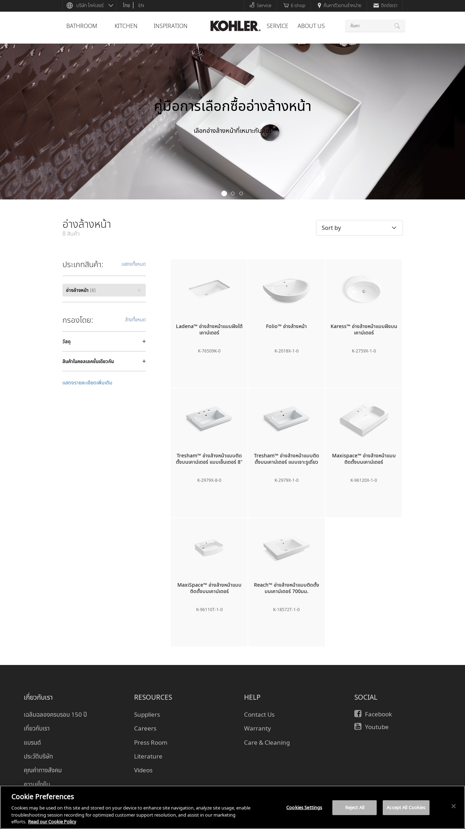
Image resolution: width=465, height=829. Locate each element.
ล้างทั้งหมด (135, 319)
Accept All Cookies (406, 807)
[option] (232, 121)
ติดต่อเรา (385, 5)
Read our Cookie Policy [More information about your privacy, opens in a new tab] (52, 821)
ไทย (126, 5)
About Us (311, 26)
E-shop (294, 5)
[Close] (453, 806)
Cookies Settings (304, 807)
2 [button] (232, 193)
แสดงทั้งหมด (134, 264)
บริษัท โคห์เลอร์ (90, 5)
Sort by (331, 228)
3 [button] (241, 193)
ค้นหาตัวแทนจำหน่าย (339, 5)
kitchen (126, 26)
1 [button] (224, 193)
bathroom (81, 26)
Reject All (354, 807)
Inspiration (171, 26)
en (141, 5)
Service (260, 5)
